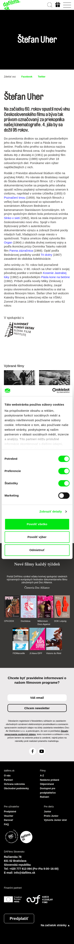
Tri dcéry (46, 254)
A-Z (42, 775)
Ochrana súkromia (14, 784)
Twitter (41, 76)
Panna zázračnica (21, 250)
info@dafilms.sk (24, 872)
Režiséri (44, 797)
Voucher (8, 816)
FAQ (6, 824)
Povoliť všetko (37, 524)
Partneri (8, 780)
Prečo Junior (51, 816)
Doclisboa (25, 621)
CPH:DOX (9, 621)
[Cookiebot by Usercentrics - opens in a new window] (52, 390)
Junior (47, 811)
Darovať (8, 820)
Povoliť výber (36, 537)
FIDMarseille (19, 653)
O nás (7, 775)
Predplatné (10, 811)
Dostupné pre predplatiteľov (48, 790)
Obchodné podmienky (16, 788)
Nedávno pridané (49, 780)
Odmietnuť (37, 550)
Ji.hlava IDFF (35, 653)
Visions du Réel (53, 653)
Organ (8, 242)
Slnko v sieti (12, 218)
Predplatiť (19, 918)
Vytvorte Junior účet (55, 820)
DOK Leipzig (60, 621)
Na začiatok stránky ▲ (55, 925)
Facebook (26, 76)
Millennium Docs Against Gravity (43, 623)
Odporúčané (47, 784)
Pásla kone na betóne (55, 277)
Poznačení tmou (14, 197)
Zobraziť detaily (50, 511)
